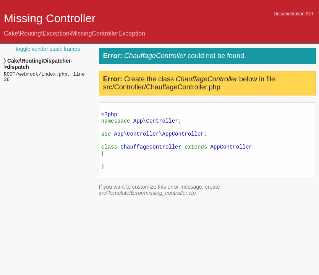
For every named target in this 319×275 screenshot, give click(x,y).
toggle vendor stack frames (48, 49)
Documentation (289, 13)
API (309, 13)
